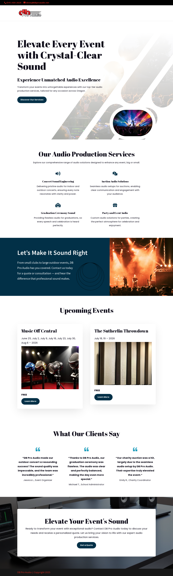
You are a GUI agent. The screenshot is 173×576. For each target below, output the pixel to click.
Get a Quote (86, 545)
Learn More (30, 401)
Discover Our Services (32, 99)
